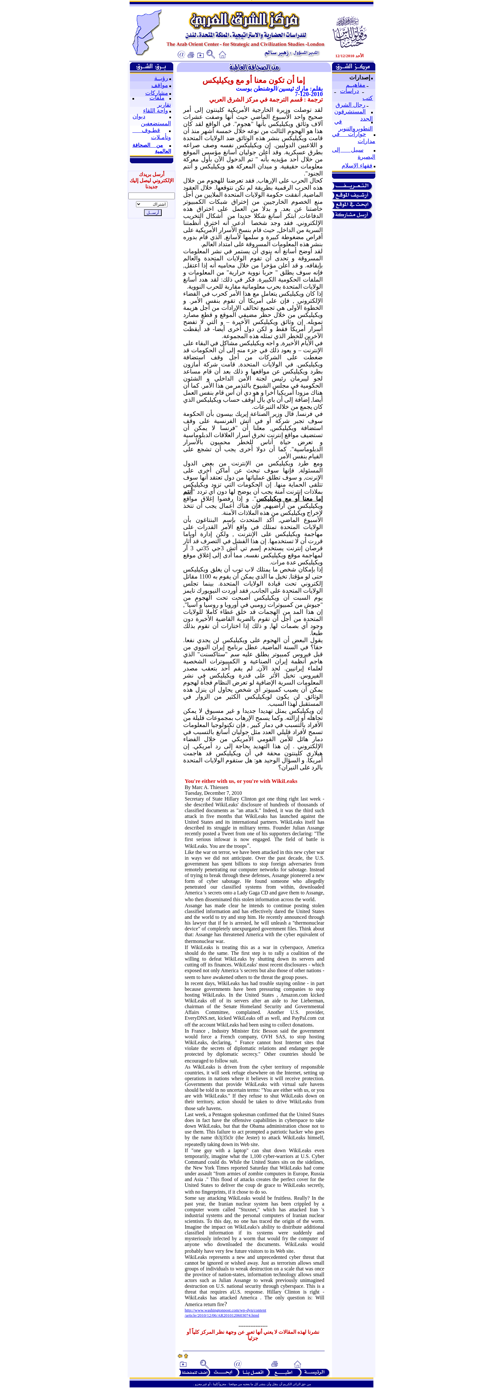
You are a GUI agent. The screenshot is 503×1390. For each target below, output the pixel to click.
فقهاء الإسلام (357, 165)
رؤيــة (161, 78)
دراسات (349, 91)
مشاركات (156, 93)
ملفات (157, 97)
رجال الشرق (350, 105)
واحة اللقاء (155, 110)
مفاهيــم (355, 85)
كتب (367, 98)
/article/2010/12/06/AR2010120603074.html (222, 1315)
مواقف (159, 85)
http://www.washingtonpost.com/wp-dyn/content (225, 1310)
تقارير (164, 105)
